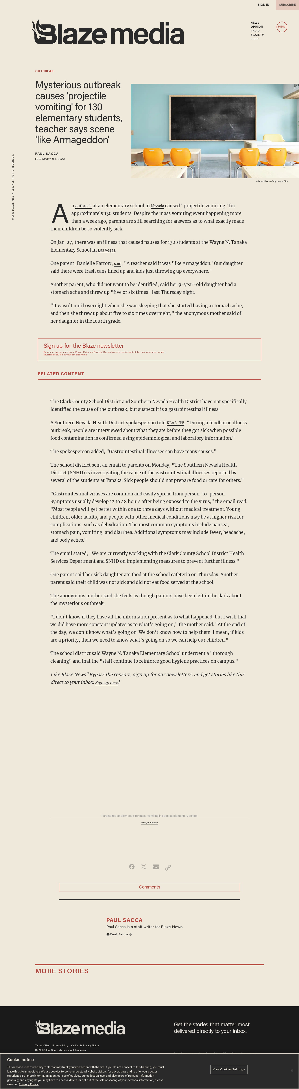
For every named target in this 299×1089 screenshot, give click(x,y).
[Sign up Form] (224, 349)
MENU (282, 27)
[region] (149, 1071)
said (118, 263)
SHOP (254, 39)
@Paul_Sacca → (121, 951)
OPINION (257, 27)
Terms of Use (100, 352)
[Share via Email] (156, 875)
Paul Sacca (50, 155)
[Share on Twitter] (142, 875)
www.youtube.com (149, 831)
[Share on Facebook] (128, 875)
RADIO (255, 31)
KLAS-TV (177, 422)
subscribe (286, 5)
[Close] (292, 1070)
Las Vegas (108, 250)
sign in (263, 5)
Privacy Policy (82, 352)
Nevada (162, 205)
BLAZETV (257, 35)
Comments (149, 897)
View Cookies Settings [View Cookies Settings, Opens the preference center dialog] (229, 1070)
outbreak (44, 71)
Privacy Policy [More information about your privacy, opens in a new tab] (29, 1084)
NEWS (255, 23)
